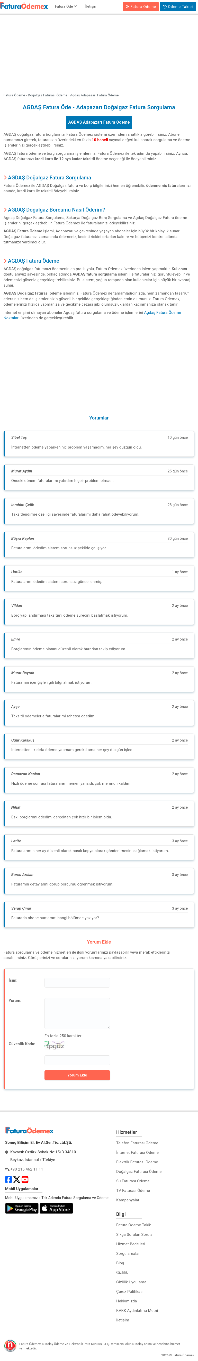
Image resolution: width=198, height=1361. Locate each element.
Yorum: (15, 1000)
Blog (120, 1263)
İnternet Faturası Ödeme (137, 1152)
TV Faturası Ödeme (133, 1190)
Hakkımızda (126, 1301)
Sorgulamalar (128, 1253)
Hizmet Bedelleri (130, 1244)
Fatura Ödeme (140, 7)
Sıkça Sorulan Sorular (135, 1234)
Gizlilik (122, 1272)
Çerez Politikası (129, 1291)
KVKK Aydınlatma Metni (137, 1310)
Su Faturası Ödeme (133, 1181)
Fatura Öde (66, 6)
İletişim (91, 6)
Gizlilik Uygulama (131, 1282)
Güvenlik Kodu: (22, 1044)
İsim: (13, 980)
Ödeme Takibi (178, 7)
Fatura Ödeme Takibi (134, 1225)
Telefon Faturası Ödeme (137, 1143)
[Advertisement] (99, 54)
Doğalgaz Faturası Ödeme (138, 1171)
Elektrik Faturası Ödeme (137, 1162)
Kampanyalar (127, 1200)
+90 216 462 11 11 (26, 1169)
